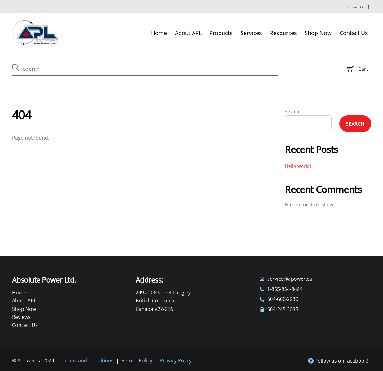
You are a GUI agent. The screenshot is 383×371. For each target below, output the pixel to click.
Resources (283, 33)
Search (292, 111)
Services (251, 33)
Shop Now (318, 33)
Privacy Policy (176, 360)
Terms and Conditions (88, 360)
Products (221, 33)
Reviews (21, 317)
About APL (188, 33)
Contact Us (354, 33)
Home (159, 33)
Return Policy (136, 360)
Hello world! (298, 166)
